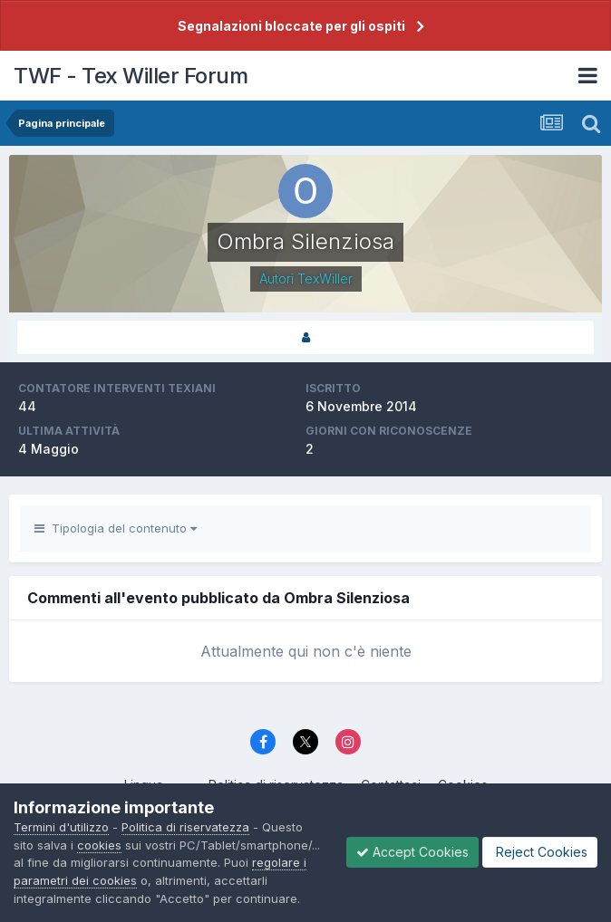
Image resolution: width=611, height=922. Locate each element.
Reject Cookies (539, 852)
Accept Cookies (412, 852)
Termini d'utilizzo (61, 827)
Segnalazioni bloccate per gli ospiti (291, 26)
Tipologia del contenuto (115, 528)
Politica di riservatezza (185, 827)
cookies (99, 845)
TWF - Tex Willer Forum (130, 75)
